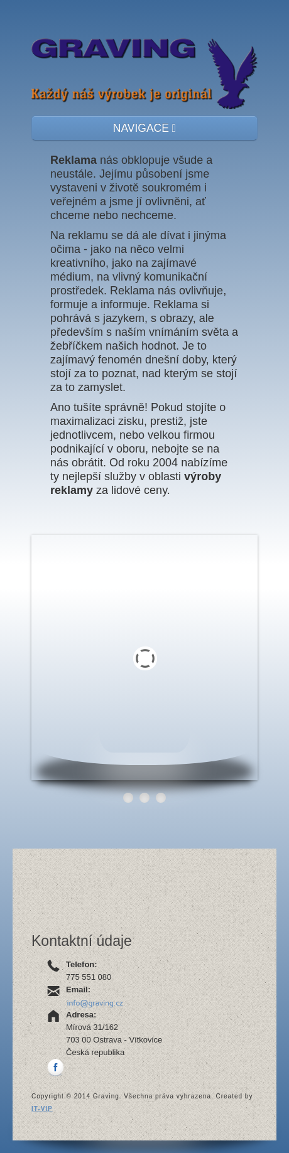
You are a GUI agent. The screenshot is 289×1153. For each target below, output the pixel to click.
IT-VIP (42, 1108)
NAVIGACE (144, 128)
